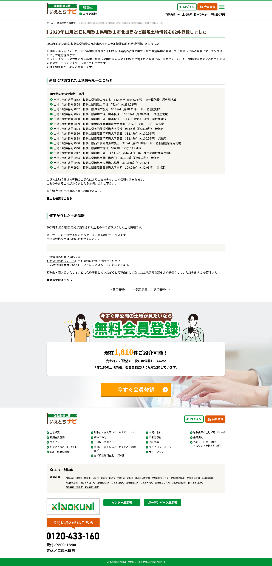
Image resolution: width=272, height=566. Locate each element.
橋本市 (87, 477)
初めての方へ (201, 14)
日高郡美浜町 (103, 482)
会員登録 (207, 7)
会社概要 (154, 442)
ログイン (186, 7)
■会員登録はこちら (59, 280)
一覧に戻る (140, 289)
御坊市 (103, 477)
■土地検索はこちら (59, 198)
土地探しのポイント (105, 442)
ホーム (50, 22)
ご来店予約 (155, 437)
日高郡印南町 (146, 482)
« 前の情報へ (118, 289)
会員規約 (198, 437)
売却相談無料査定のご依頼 (109, 455)
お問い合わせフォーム (61, 261)
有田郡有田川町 (87, 482)
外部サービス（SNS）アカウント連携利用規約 (206, 443)
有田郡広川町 (72, 482)
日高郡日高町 (117, 482)
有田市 (95, 477)
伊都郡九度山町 (178, 477)
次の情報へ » (162, 289)
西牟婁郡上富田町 (74, 487)
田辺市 (112, 477)
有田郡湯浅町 (208, 477)
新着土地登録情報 (66, 22)
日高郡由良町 (132, 482)
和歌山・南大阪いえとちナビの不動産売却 (115, 448)
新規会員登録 (57, 437)
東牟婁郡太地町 (91, 487)
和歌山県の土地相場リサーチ (209, 432)
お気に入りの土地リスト (63, 447)
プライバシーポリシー (161, 447)
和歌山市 (70, 477)
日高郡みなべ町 (162, 482)
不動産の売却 (218, 14)
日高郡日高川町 (179, 482)
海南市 (79, 477)
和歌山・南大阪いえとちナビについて (115, 432)
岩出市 (130, 477)
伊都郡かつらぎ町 (160, 477)
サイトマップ (156, 452)
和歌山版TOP (172, 14)
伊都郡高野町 (193, 477)
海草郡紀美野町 (142, 477)
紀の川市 (121, 477)
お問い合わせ (97, 183)
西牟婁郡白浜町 (195, 482)
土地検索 (187, 14)
